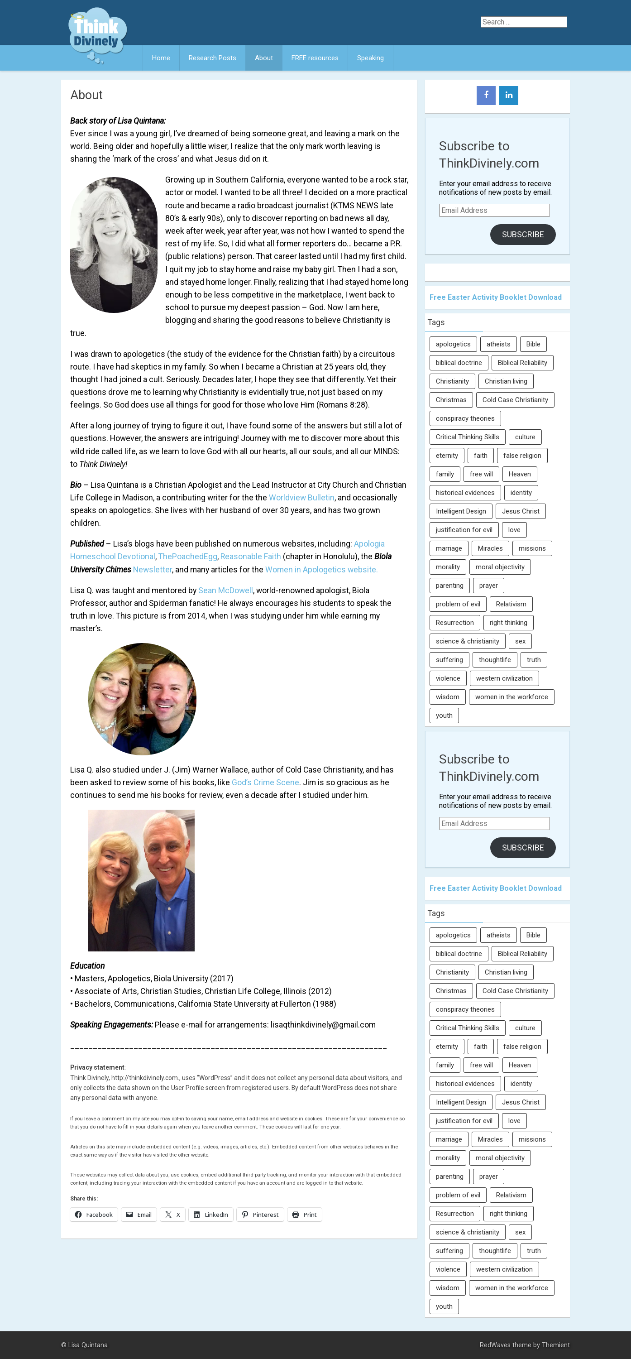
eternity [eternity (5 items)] (447, 455)
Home (161, 58)
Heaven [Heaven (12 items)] (520, 474)
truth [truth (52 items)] (534, 660)
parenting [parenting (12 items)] (450, 585)
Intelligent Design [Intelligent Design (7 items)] (461, 511)
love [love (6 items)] (514, 530)
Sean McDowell (225, 590)
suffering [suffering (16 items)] (449, 660)
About (264, 58)
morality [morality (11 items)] (448, 567)
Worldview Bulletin (302, 497)
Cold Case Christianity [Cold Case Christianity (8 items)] (515, 400)
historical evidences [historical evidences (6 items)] (465, 493)
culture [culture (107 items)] (525, 437)
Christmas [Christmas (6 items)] (451, 400)
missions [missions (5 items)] (532, 548)
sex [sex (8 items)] (520, 641)
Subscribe (523, 234)
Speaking (370, 58)
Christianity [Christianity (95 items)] (452, 381)
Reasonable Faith (250, 556)
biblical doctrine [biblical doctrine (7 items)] (459, 363)
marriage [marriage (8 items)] (449, 548)
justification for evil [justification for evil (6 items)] (464, 530)
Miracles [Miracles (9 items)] (490, 548)
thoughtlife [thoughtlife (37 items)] (495, 660)
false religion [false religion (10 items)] (522, 455)
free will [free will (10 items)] (481, 474)
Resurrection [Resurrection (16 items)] (455, 623)
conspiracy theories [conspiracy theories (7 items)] (465, 418)
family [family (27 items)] (445, 474)
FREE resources (315, 58)
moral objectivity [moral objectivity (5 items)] (500, 567)
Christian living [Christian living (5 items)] (506, 381)
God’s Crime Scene (265, 782)
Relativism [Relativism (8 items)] (511, 604)
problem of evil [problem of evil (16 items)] (458, 604)
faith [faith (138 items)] (481, 455)
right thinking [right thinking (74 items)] (508, 623)
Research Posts (212, 58)
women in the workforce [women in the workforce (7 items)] (511, 697)
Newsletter (152, 569)
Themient (556, 1345)
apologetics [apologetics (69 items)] (453, 344)
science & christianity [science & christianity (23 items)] (467, 641)
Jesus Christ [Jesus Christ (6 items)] (521, 511)
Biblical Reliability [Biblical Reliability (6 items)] (522, 363)
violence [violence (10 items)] (448, 678)
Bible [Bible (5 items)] (533, 344)
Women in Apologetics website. (321, 569)
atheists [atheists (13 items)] (499, 344)
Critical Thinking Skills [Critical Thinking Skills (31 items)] (467, 437)
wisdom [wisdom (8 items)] (447, 697)
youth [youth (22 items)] (444, 715)
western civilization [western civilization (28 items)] (504, 678)
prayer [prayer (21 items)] (488, 585)
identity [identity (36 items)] (521, 493)
